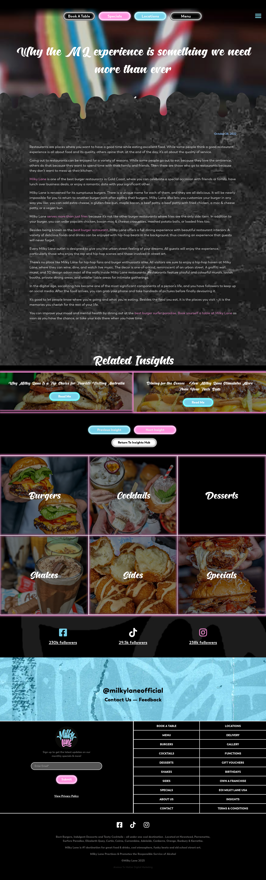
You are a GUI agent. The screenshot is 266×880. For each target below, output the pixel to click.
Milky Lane (38, 179)
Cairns (119, 842)
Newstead (186, 838)
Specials (115, 16)
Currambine (132, 842)
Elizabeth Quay (95, 842)
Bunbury (182, 842)
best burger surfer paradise (155, 313)
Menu (186, 16)
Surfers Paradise (73, 842)
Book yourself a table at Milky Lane (205, 313)
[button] (258, 16)
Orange (171, 842)
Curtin (110, 842)
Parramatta (202, 838)
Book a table (79, 16)
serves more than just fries (67, 216)
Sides (133, 575)
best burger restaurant (90, 230)
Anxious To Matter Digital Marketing (133, 869)
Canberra (159, 842)
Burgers (44, 495)
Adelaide (146, 842)
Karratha (197, 842)
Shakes (44, 575)
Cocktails (132, 495)
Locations (150, 16)
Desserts (221, 495)
